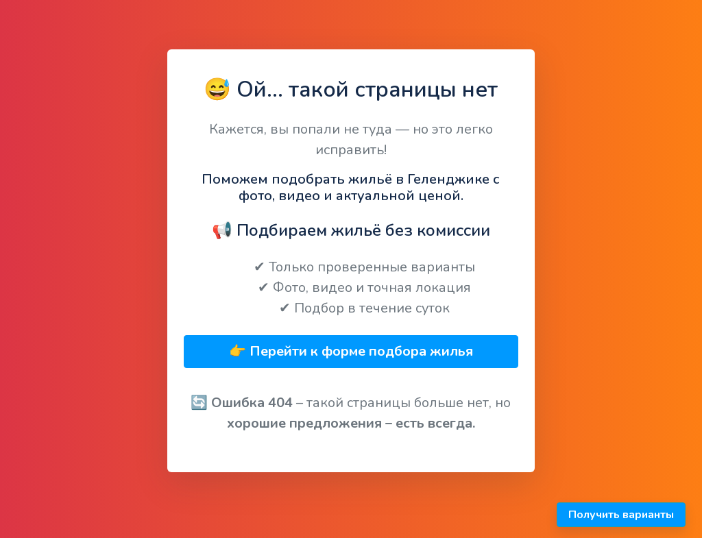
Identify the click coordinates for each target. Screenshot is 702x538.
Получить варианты (621, 514)
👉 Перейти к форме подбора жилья (351, 351)
